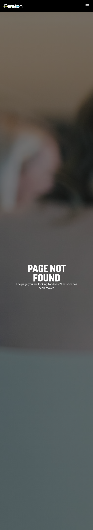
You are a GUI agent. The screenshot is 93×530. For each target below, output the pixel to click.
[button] (87, 5)
